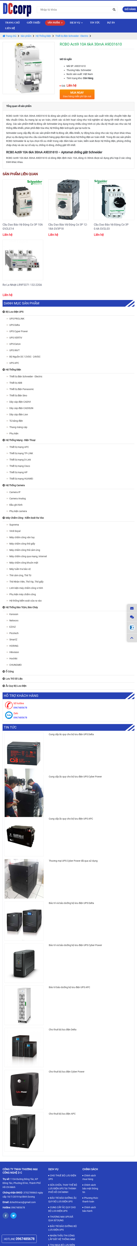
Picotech (14, 633)
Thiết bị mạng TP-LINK (21, 453)
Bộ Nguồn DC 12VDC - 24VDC (24, 356)
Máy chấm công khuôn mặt (23, 562)
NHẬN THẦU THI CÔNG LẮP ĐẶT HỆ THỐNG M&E (61, 1237)
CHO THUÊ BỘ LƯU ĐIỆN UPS (62, 1177)
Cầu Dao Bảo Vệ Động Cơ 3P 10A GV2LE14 (23, 226)
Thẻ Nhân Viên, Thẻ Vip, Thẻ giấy (26, 581)
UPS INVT (14, 350)
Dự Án (111, 22)
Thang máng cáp (18, 427)
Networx (13, 620)
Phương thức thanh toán (90, 1200)
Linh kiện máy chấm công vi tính (26, 588)
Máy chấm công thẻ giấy (22, 543)
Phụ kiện (13, 433)
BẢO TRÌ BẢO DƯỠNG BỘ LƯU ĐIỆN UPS (62, 1228)
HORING (13, 645)
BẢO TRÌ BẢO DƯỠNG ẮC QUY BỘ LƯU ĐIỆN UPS (62, 1200)
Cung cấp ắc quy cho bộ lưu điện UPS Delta (71, 734)
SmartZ (13, 639)
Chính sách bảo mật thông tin (90, 1188)
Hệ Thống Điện (43, 36)
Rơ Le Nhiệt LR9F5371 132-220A (22, 284)
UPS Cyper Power (18, 331)
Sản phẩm (55, 22)
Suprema (14, 524)
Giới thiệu (33, 22)
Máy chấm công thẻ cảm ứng (24, 550)
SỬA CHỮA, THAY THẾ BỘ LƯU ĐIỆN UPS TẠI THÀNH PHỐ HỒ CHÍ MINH (62, 1188)
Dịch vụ (76, 22)
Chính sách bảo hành (89, 1209)
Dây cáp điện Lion (18, 414)
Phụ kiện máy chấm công (22, 594)
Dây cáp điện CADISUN (21, 408)
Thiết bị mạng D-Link (20, 459)
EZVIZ (12, 626)
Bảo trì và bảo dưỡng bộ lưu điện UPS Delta (71, 903)
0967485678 (18, 1207)
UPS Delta (14, 325)
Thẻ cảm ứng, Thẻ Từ (20, 575)
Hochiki (13, 658)
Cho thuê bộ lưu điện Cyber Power (66, 1071)
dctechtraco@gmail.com (23, 1202)
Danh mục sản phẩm (21, 303)
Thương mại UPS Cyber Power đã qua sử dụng (73, 860)
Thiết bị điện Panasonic (21, 389)
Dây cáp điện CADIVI (20, 401)
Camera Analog (17, 498)
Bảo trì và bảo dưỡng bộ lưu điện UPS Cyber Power (75, 945)
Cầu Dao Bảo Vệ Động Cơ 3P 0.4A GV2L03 (111, 226)
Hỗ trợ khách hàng (21, 696)
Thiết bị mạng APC (19, 447)
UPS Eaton (15, 344)
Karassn (13, 614)
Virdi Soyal (14, 531)
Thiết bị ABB (15, 382)
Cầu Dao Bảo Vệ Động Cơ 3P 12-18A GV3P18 (67, 226)
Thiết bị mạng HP (18, 472)
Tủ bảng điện (16, 420)
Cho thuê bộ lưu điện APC (62, 1113)
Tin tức (95, 22)
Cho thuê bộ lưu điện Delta (62, 1029)
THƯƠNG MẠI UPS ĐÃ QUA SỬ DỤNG (60, 1218)
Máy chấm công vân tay (22, 537)
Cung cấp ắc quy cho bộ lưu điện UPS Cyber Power (75, 776)
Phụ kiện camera (18, 511)
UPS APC (14, 363)
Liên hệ (10, 28)
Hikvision (14, 652)
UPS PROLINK (16, 318)
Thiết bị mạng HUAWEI (21, 478)
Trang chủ (12, 22)
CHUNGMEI (15, 664)
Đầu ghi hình (16, 504)
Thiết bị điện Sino (18, 395)
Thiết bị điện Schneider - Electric (71, 36)
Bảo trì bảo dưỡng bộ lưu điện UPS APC (69, 987)
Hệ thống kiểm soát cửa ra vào (25, 600)
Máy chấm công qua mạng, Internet (28, 556)
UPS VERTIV (15, 337)
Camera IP (14, 492)
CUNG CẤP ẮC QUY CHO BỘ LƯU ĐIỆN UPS (62, 1209)
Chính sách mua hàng (89, 1177)
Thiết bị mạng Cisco (19, 466)
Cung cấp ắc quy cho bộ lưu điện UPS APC (71, 818)
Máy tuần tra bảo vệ (20, 569)
